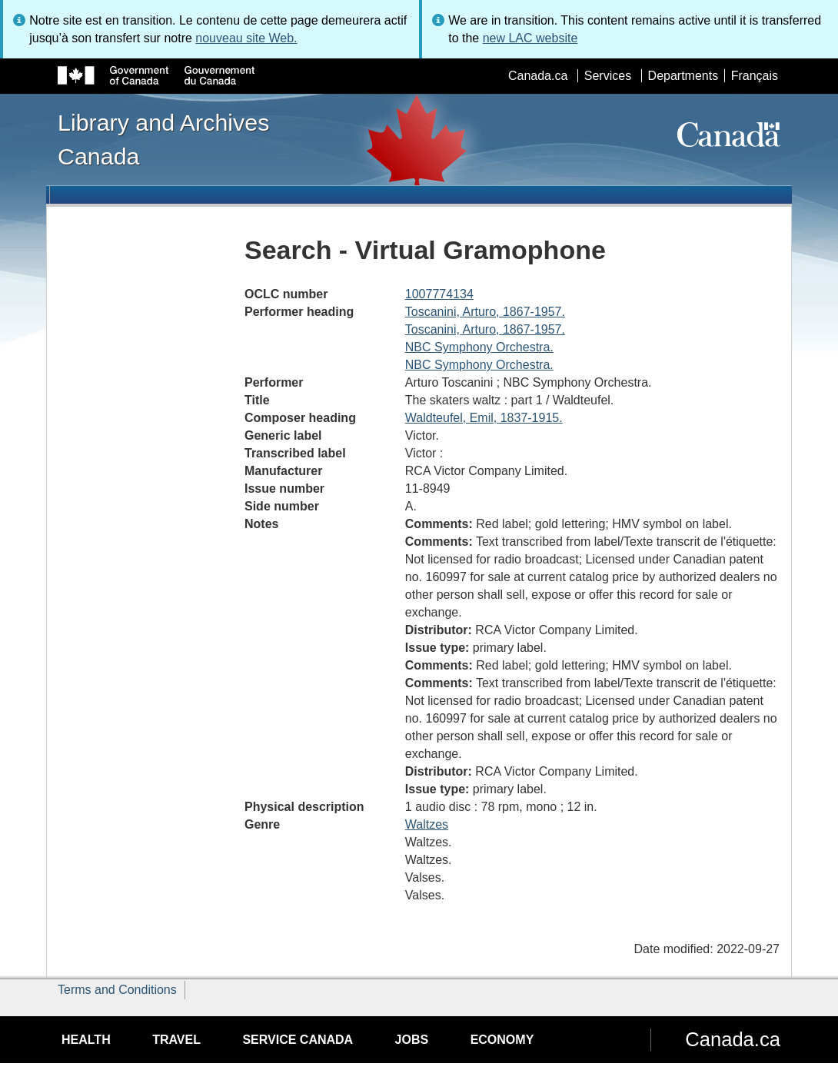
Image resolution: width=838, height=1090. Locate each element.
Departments (683, 75)
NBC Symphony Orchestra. (479, 347)
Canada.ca (537, 75)
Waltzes (426, 824)
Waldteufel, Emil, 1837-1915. (484, 417)
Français (754, 75)
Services (607, 75)
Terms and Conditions (117, 989)
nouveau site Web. (246, 38)
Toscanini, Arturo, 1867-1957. (485, 311)
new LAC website (530, 38)
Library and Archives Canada (163, 139)
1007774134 (439, 294)
